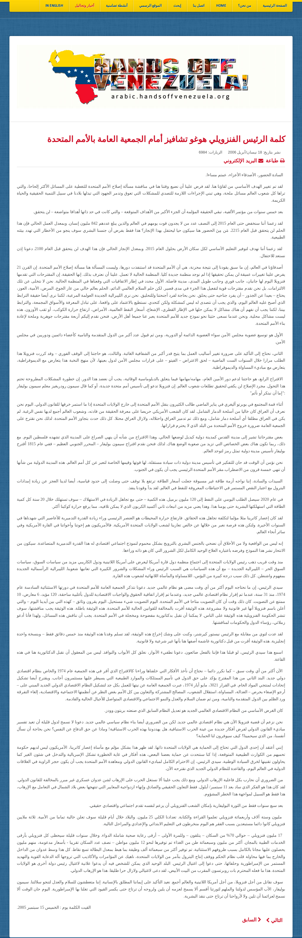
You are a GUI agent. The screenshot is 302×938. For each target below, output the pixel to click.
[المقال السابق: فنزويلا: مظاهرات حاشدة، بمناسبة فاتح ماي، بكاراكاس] (252, 919)
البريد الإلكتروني (243, 160)
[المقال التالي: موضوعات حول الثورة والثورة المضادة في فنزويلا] (274, 920)
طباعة (275, 160)
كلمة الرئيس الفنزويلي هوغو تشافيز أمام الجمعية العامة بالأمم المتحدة (166, 139)
